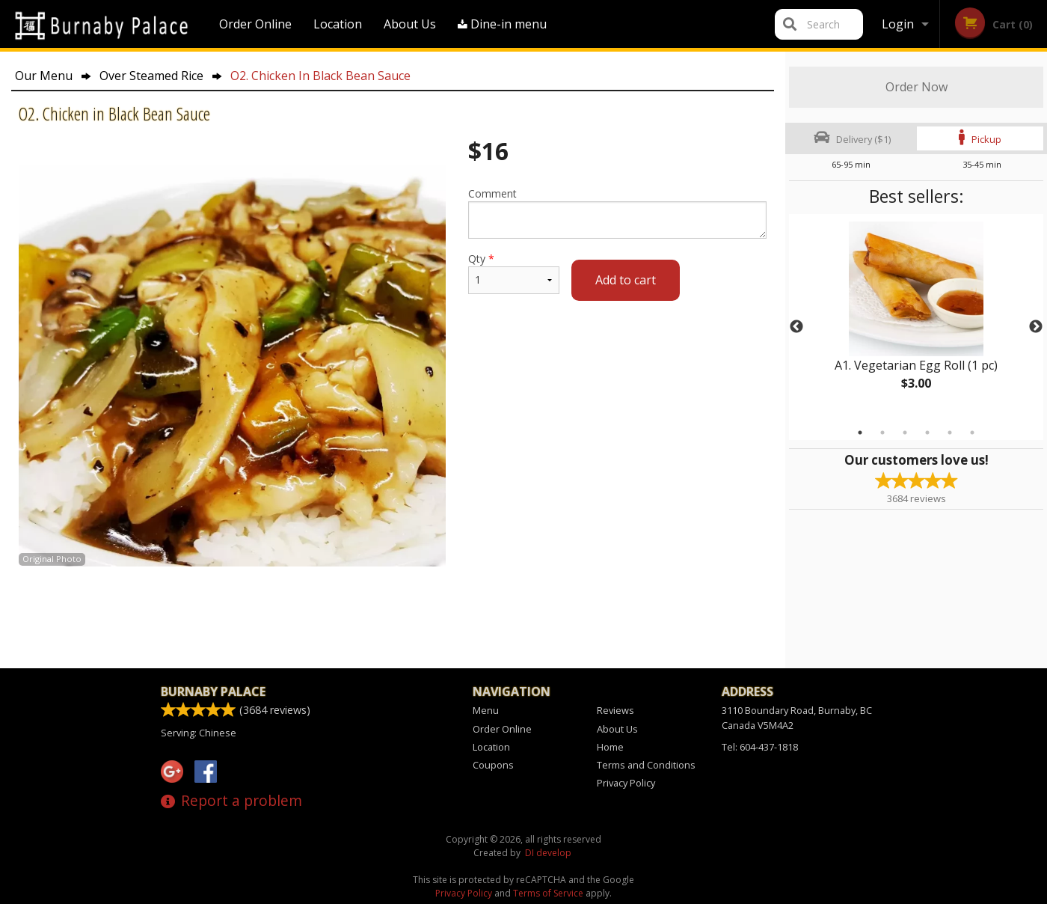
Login (898, 24)
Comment (617, 212)
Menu (486, 710)
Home (610, 747)
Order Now (916, 87)
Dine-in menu (502, 24)
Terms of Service (548, 893)
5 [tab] (949, 432)
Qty (513, 272)
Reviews (615, 710)
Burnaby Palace (213, 691)
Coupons (493, 765)
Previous (796, 327)
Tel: (760, 747)
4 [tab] (927, 432)
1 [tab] (860, 432)
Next (1035, 327)
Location (337, 24)
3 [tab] (904, 432)
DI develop (548, 852)
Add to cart (625, 280)
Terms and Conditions (646, 765)
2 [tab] (882, 432)
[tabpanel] (916, 318)
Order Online (255, 24)
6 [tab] (972, 432)
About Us (410, 24)
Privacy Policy (626, 783)
